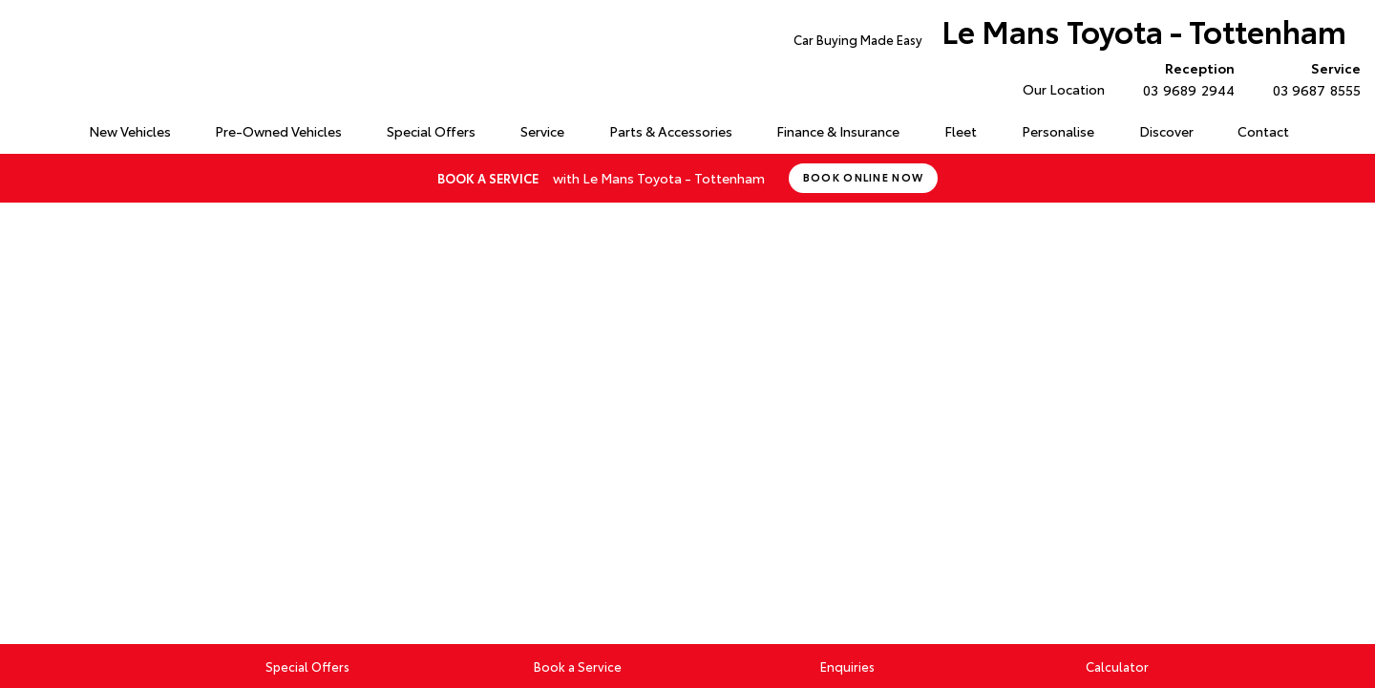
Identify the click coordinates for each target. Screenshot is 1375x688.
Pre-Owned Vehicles (278, 130)
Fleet (960, 130)
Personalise (1058, 130)
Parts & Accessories (670, 130)
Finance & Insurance (837, 130)
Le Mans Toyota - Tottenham (1069, 35)
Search (1332, 131)
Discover (1166, 130)
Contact (1263, 130)
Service (542, 130)
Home (22, 127)
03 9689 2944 (1184, 78)
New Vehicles (130, 130)
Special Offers (431, 130)
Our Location (1064, 88)
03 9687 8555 (1312, 78)
